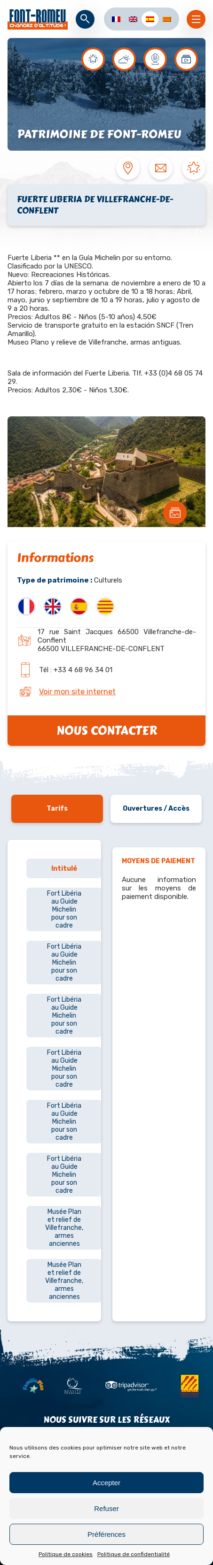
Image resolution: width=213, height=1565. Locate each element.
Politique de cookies (66, 1554)
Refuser (106, 1508)
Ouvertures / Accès (156, 809)
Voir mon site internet (77, 691)
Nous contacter (106, 730)
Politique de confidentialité (133, 1554)
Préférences (106, 1534)
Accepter (106, 1483)
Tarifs (57, 809)
